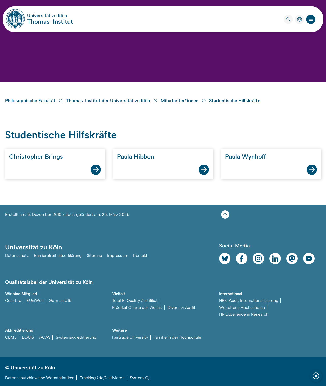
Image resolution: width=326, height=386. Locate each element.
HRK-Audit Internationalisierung (248, 300)
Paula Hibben (135, 156)
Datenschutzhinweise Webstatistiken (39, 377)
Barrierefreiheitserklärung (58, 255)
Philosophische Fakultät (34, 100)
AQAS (44, 337)
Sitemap (94, 255)
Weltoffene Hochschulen (242, 307)
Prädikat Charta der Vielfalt (137, 307)
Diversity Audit (181, 307)
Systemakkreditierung (76, 337)
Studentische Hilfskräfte (234, 100)
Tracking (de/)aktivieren (102, 377)
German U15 (60, 300)
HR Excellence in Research (243, 314)
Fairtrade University (130, 337)
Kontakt (140, 255)
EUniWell (35, 300)
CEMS (11, 337)
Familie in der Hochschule (177, 337)
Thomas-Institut (50, 21)
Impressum (117, 255)
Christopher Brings (36, 156)
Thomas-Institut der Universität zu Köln (112, 100)
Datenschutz (17, 255)
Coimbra (13, 300)
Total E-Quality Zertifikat (135, 300)
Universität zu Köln (50, 15)
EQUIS (28, 337)
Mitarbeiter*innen (184, 100)
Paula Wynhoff (245, 156)
